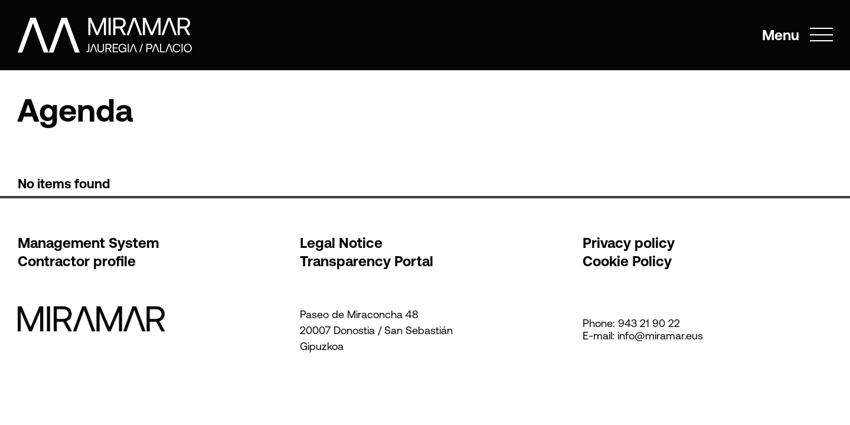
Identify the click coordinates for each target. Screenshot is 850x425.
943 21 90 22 (649, 323)
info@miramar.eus (660, 335)
